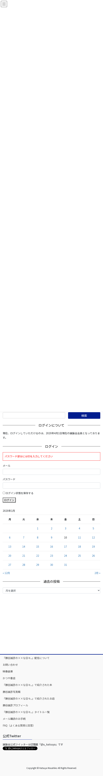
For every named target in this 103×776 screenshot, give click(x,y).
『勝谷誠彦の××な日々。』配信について (26, 658)
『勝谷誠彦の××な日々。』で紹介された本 (27, 685)
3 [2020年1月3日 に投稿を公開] (65, 528)
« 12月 (6, 573)
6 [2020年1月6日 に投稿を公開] (9, 537)
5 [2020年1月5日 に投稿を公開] (93, 528)
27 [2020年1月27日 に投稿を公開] (9, 565)
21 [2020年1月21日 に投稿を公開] (23, 555)
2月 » (97, 573)
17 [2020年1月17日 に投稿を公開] (65, 546)
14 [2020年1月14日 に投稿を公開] (23, 546)
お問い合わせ (10, 664)
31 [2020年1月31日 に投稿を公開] (65, 565)
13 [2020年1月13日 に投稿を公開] (9, 546)
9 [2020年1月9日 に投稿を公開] (51, 537)
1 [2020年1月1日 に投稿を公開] (37, 528)
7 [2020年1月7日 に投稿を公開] (23, 537)
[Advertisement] (51, 623)
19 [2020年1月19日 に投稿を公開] (93, 546)
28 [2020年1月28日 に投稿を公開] (23, 565)
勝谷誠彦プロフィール (15, 705)
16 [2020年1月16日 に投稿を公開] (51, 546)
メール (6, 465)
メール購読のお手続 (14, 718)
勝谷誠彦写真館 (11, 692)
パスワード (9, 479)
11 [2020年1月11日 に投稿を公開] (79, 537)
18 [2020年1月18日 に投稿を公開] (79, 546)
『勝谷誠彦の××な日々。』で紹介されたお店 (29, 698)
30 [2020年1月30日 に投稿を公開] (51, 565)
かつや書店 (9, 678)
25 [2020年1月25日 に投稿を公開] (79, 555)
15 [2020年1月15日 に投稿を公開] (37, 546)
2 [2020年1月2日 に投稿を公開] (51, 528)
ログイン (9, 500)
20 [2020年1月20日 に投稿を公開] (9, 555)
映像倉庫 (8, 671)
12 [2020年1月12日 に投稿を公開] (93, 537)
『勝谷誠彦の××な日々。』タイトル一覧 (26, 712)
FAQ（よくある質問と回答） (19, 725)
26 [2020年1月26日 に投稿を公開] (93, 555)
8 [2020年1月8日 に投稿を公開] (37, 537)
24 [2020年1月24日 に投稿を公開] (65, 555)
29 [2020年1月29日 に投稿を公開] (37, 565)
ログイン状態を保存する (19, 493)
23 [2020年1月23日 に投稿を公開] (51, 555)
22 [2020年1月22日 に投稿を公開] (37, 555)
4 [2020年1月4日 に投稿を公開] (79, 528)
